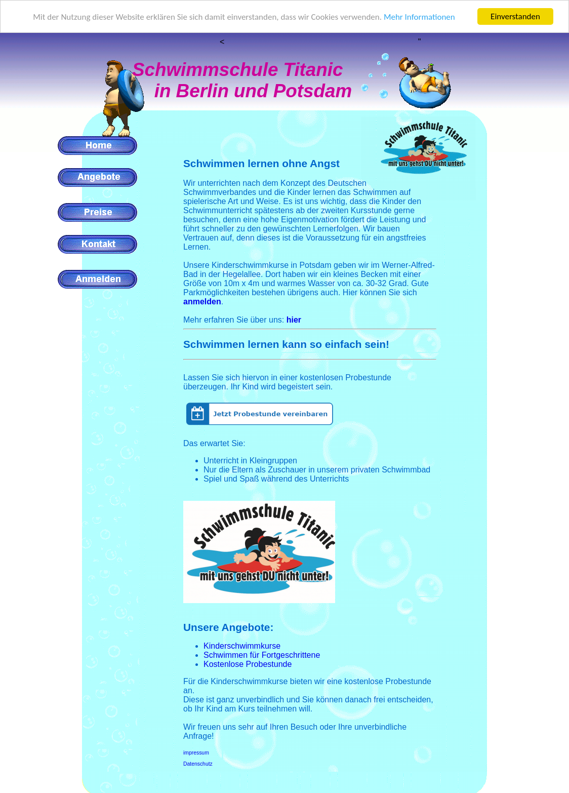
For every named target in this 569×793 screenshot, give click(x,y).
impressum (196, 753)
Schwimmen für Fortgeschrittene (262, 655)
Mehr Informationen (419, 17)
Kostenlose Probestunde (248, 664)
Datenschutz (198, 764)
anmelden (202, 301)
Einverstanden (515, 16)
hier (294, 319)
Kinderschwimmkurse (242, 646)
